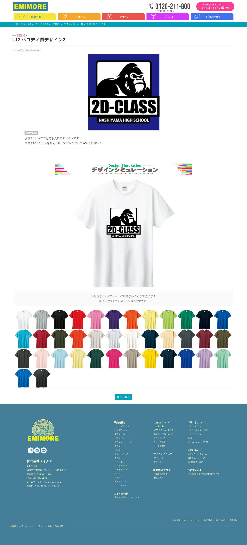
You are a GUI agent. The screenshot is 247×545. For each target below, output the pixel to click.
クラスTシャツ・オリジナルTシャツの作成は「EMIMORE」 (40, 526)
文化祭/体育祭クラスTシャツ (127, 497)
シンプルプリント (195, 434)
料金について (159, 438)
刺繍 (190, 438)
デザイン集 (158, 458)
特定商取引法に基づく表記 (214, 520)
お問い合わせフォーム (197, 454)
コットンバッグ (121, 454)
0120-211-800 (172, 6)
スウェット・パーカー (124, 442)
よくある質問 (159, 446)
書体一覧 (157, 462)
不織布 (117, 458)
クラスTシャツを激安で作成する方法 (204, 474)
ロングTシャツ (121, 430)
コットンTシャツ (122, 426)
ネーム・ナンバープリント (199, 442)
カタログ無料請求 (195, 462)
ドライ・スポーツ (122, 434)
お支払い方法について (163, 434)
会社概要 (176, 520)
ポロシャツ (119, 438)
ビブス (117, 473)
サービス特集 (159, 442)
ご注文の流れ (159, 426)
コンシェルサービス (196, 458)
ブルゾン (118, 446)
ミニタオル (119, 462)
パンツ (117, 450)
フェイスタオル (121, 470)
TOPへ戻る (124, 397)
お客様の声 (158, 478)
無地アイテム (120, 481)
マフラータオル (121, 466)
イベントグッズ (121, 485)
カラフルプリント (195, 426)
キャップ (118, 477)
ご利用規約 (232, 520)
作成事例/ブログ (161, 474)
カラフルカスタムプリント (199, 430)
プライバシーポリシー (192, 520)
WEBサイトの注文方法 (163, 430)
